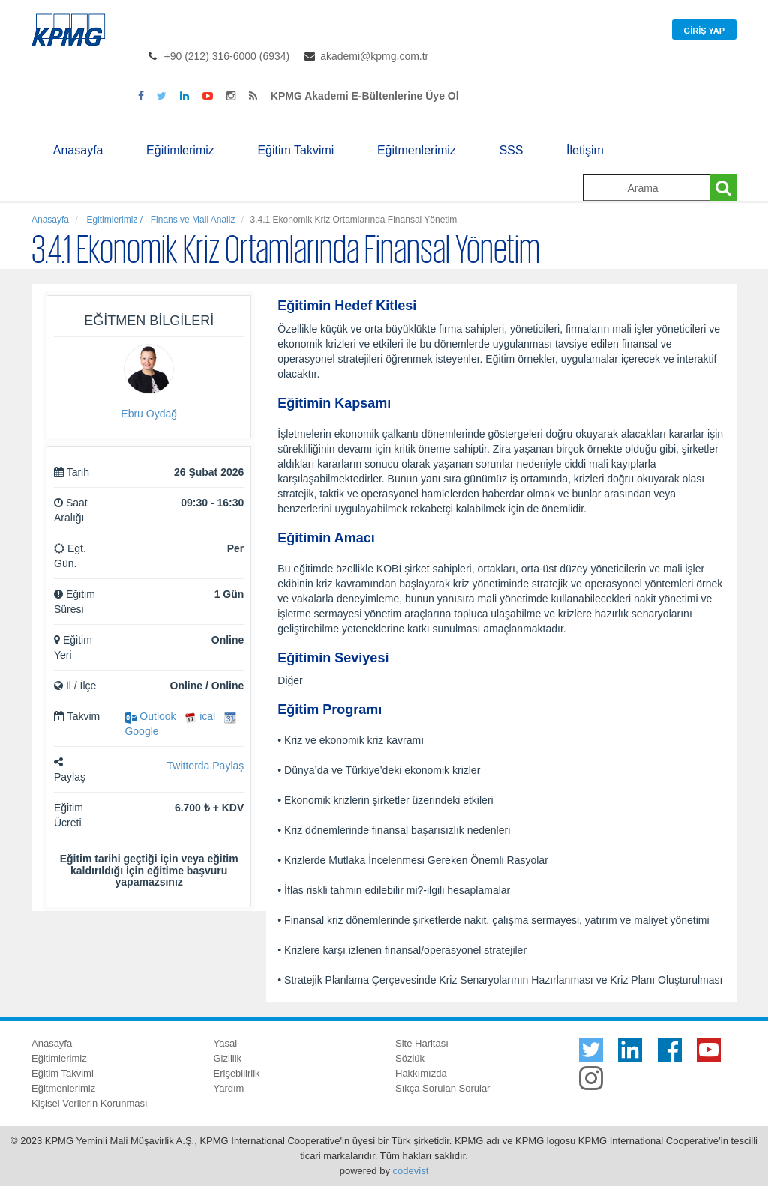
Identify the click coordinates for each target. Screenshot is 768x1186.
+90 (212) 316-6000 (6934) (227, 56)
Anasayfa (78, 150)
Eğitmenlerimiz (416, 150)
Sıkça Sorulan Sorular (442, 1088)
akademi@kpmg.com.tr (374, 56)
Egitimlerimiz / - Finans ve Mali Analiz (159, 219)
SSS (511, 150)
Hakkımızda (421, 1073)
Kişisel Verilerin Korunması (90, 1103)
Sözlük (409, 1058)
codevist (411, 1170)
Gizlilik (228, 1058)
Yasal (226, 1043)
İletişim (585, 150)
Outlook (150, 716)
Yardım (229, 1088)
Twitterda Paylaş (205, 766)
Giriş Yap (704, 30)
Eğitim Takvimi (295, 150)
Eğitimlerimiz (180, 150)
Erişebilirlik (237, 1073)
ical (199, 716)
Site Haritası (421, 1043)
